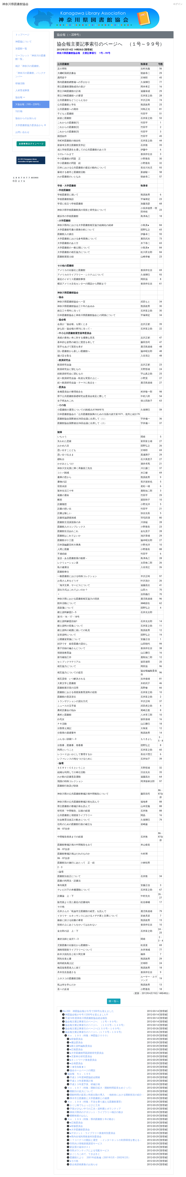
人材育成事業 (22, 90)
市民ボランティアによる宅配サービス (89, 1150)
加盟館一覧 (21, 48)
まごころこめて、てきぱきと (85, 1154)
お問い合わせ (22, 132)
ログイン (178, 4)
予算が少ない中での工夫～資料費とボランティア (95, 1108)
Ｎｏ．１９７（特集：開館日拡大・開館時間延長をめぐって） (100, 1087)
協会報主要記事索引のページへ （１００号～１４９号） (95, 1025)
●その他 (74, 1161)
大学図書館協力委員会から (30, 125)
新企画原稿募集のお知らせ (84, 1164)
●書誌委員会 (76, 1042)
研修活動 (20, 83)
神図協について (23, 41)
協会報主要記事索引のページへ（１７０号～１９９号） (94, 1032)
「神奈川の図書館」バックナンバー (30, 75)
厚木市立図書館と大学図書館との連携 (89, 1098)
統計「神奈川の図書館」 (28, 66)
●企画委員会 (76, 1063)
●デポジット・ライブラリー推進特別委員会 (92, 1133)
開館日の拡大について (81, 1091)
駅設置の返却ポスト (80, 1147)
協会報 (20, 97)
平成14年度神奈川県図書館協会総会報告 (86, 1018)
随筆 (59, 432)
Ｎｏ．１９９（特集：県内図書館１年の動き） (91, 1119)
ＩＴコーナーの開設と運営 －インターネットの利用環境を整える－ (106, 1140)
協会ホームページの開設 (82, 1070)
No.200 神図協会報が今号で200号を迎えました (88, 1011)
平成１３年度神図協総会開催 (85, 1077)
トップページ (22, 34)
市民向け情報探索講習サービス (86, 1143)
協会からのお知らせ (25, 118)
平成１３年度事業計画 (81, 1080)
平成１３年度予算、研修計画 (85, 1084)
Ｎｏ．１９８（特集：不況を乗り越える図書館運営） (95, 1101)
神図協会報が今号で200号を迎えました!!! (86, 1014)
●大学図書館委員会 (80, 1129)
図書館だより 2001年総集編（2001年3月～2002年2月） (100, 1157)
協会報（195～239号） (28, 104)
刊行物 (18, 111)
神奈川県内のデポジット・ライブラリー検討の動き (96, 1112)
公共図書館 (63, 64)
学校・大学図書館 (66, 185)
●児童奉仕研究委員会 (81, 1056)
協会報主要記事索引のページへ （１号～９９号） (92, 1021)
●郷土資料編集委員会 (81, 1046)
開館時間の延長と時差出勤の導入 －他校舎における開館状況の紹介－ (107, 1094)
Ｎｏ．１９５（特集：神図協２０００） (88, 1035)
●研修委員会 (76, 1039)
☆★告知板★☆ (78, 1066)
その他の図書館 (65, 265)
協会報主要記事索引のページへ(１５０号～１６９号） (93, 1028)
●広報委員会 (76, 1049)
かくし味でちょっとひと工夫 (85, 1105)
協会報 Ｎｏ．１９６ (79, 1073)
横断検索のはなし (79, 1115)
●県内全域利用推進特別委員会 (85, 1136)
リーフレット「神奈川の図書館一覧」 (30, 57)
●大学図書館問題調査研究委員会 (87, 1053)
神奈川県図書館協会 (15, 4)
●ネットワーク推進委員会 (83, 1060)
